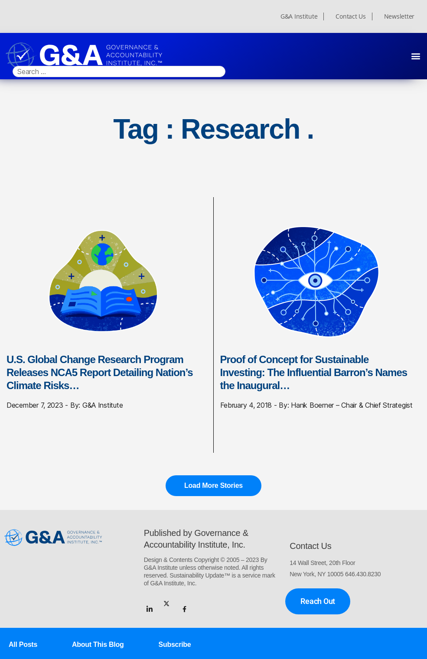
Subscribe (175, 644)
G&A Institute (299, 16)
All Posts (23, 644)
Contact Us (350, 16)
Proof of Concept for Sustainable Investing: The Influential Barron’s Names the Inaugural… (313, 372)
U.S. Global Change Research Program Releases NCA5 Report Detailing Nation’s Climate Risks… (100, 372)
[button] (415, 56)
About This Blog (98, 644)
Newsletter (399, 16)
